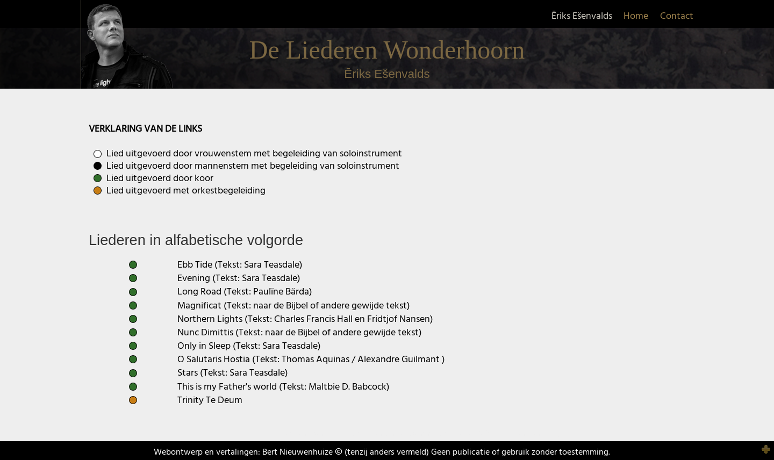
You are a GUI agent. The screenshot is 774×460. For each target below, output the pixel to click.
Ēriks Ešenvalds (581, 16)
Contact (676, 16)
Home (636, 16)
